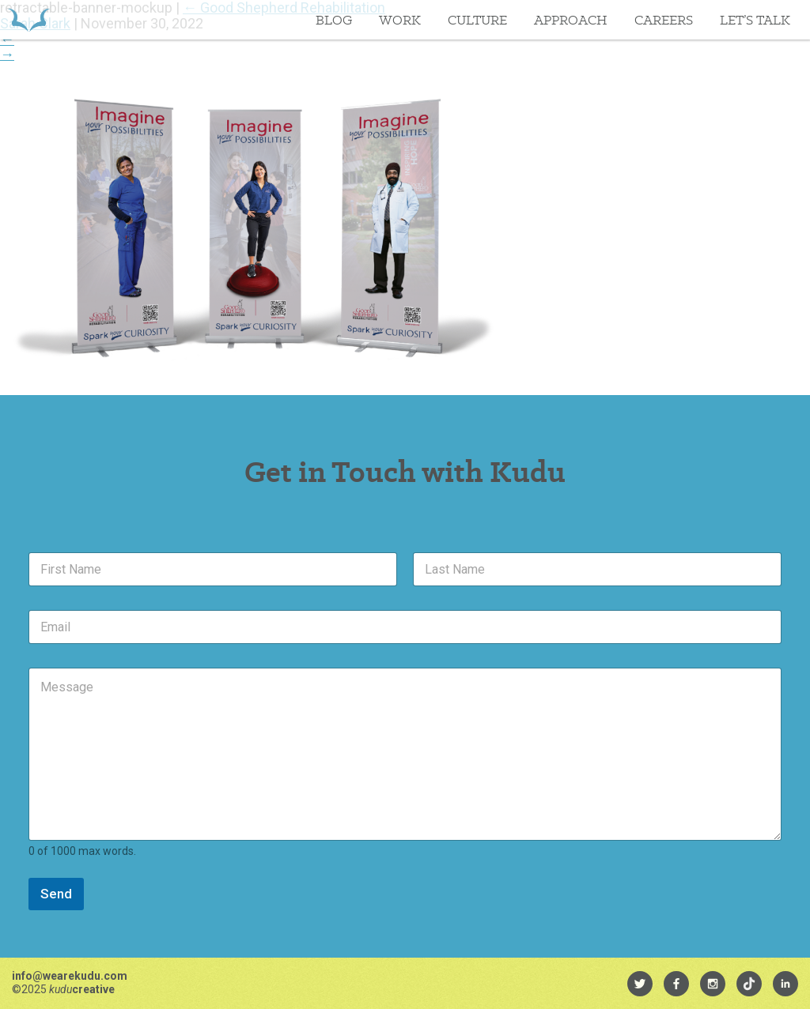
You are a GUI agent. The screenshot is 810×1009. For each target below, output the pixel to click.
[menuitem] (640, 983)
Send (56, 894)
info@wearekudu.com (69, 975)
